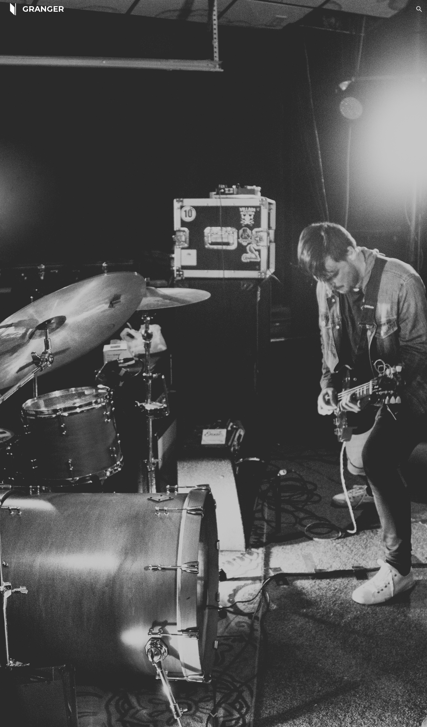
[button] (419, 9)
